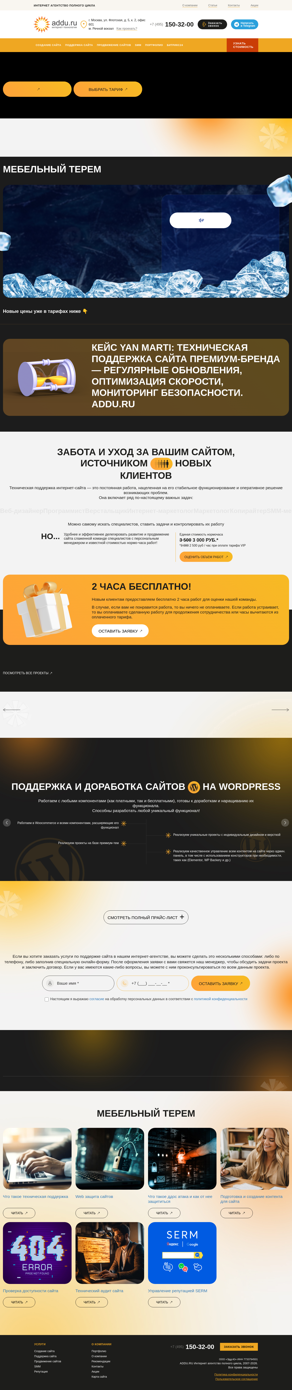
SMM (138, 45)
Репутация (41, 1371)
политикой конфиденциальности (220, 999)
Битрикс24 (175, 45)
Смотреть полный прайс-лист (146, 916)
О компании (189, 5)
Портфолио (154, 45)
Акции (254, 5)
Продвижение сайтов (114, 45)
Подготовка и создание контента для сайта (251, 1199)
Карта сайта (99, 1376)
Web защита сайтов (94, 1196)
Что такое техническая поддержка (35, 1196)
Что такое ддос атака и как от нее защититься (180, 1199)
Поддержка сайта (79, 45)
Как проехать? (126, 28)
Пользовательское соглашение (236, 1378)
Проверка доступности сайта (30, 1290)
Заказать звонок (239, 1346)
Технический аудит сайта (99, 1290)
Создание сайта (48, 45)
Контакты (234, 5)
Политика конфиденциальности (236, 1374)
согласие (96, 999)
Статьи (212, 5)
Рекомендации (101, 1361)
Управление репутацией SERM (177, 1290)
